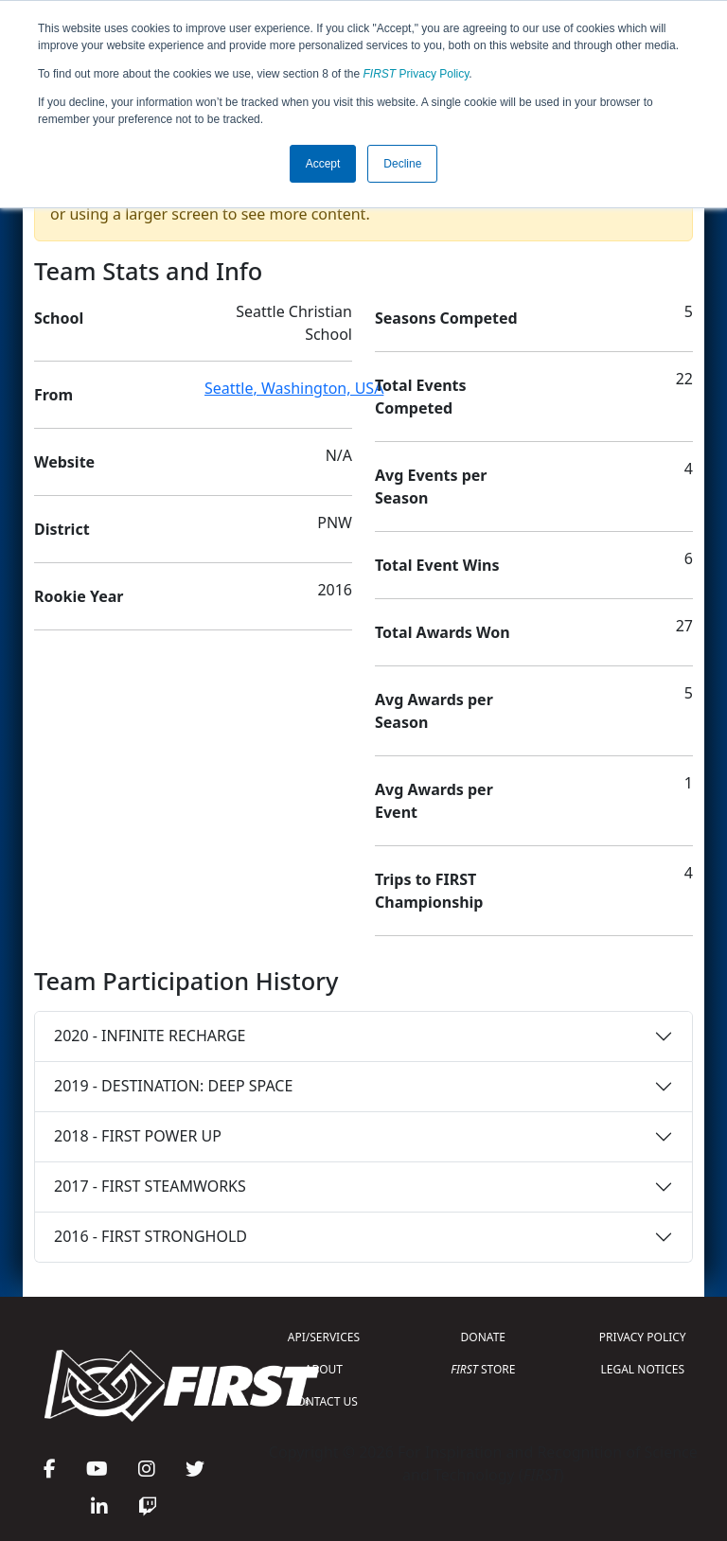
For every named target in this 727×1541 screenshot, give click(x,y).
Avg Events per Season (431, 486)
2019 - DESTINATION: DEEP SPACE (173, 1085)
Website (64, 462)
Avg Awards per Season (434, 711)
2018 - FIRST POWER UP (138, 1135)
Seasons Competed (446, 318)
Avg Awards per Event (434, 801)
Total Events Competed (421, 396)
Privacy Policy (417, 73)
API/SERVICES (324, 1337)
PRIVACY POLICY (642, 1337)
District (62, 529)
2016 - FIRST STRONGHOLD (150, 1236)
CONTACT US (324, 1401)
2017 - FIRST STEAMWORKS (150, 1186)
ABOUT (324, 1369)
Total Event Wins (437, 565)
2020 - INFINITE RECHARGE (149, 1035)
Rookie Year (78, 596)
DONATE (483, 1337)
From (53, 394)
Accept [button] (323, 163)
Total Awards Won (442, 632)
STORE (483, 1369)
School (58, 318)
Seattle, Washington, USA (293, 388)
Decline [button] (402, 163)
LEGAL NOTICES (643, 1369)
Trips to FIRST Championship (429, 890)
